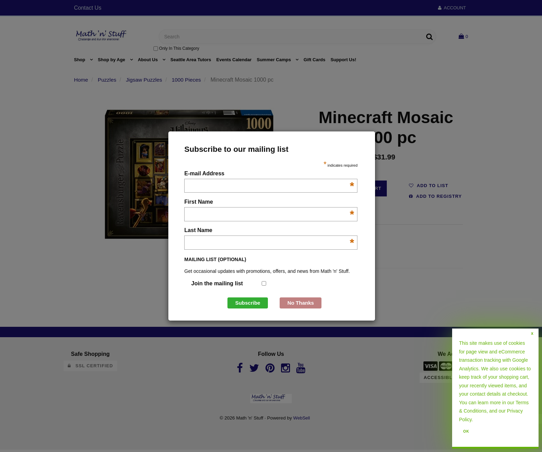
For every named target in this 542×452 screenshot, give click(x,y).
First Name (269, 202)
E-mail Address (269, 174)
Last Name (269, 230)
